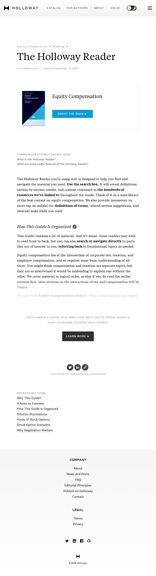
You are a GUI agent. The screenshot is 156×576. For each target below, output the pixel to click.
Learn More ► (78, 336)
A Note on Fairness (30, 403)
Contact (78, 497)
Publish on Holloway (78, 491)
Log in (115, 8)
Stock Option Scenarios (34, 425)
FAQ (78, 480)
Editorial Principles (78, 485)
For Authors (77, 8)
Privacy (78, 524)
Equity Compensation (32, 46)
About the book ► (72, 114)
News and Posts (78, 474)
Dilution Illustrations (32, 414)
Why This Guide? (29, 398)
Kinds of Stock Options (33, 419)
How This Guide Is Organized (37, 409)
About (99, 8)
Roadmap (58, 46)
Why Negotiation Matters (35, 430)
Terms (78, 518)
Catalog (54, 8)
